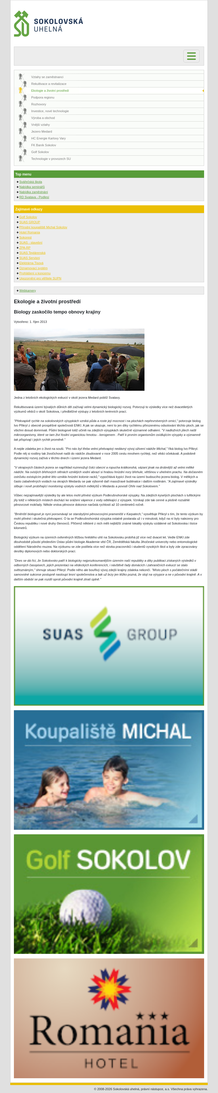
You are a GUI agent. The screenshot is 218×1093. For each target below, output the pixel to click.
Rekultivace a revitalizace (48, 83)
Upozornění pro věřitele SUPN (40, 278)
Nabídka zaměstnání (33, 192)
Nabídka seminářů (32, 187)
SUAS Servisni (29, 258)
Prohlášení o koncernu (35, 273)
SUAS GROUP (29, 222)
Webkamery (27, 290)
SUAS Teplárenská (32, 252)
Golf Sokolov (40, 152)
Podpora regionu (42, 97)
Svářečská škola (30, 181)
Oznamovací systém (33, 268)
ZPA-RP (25, 247)
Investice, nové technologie (50, 111)
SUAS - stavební (30, 242)
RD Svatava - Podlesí (34, 197)
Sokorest (25, 237)
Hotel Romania (29, 232)
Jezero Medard (41, 131)
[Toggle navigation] (191, 56)
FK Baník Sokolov (43, 145)
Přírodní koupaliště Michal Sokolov (43, 227)
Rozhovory (38, 104)
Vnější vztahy (40, 124)
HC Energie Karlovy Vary (48, 138)
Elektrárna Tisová (31, 263)
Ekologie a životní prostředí (50, 90)
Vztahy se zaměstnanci (47, 77)
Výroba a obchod (43, 118)
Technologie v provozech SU (51, 158)
